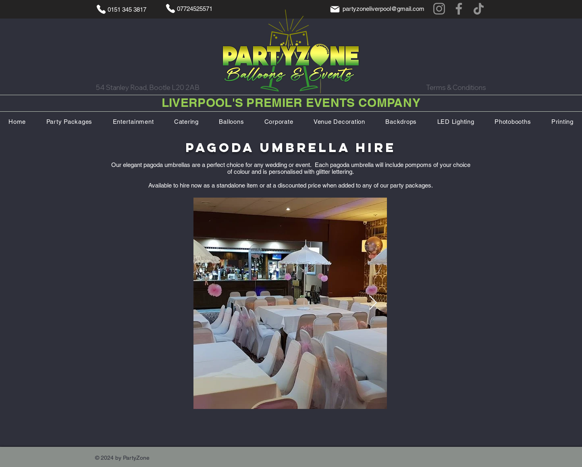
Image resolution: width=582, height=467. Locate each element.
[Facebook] (459, 9)
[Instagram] (439, 9)
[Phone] (101, 9)
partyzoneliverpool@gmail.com (383, 8)
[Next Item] (373, 303)
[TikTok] (478, 9)
